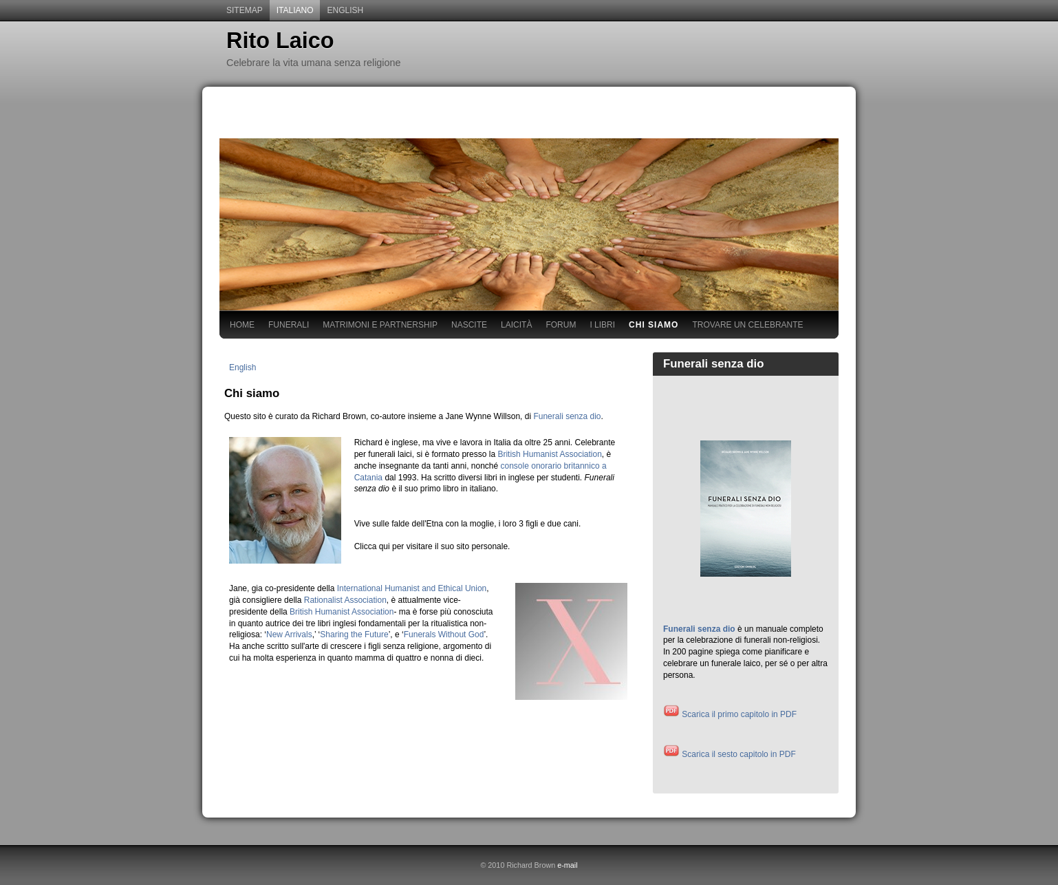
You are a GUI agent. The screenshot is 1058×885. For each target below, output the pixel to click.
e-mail (567, 865)
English (345, 10)
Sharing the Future (354, 634)
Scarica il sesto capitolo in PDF (729, 754)
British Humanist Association (549, 454)
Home (242, 325)
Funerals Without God (444, 634)
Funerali (288, 325)
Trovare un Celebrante (747, 325)
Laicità (516, 325)
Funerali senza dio (567, 416)
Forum (561, 325)
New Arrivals (289, 634)
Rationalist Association (345, 600)
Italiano (295, 10)
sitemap (244, 10)
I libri (602, 325)
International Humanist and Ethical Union (411, 588)
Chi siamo (653, 325)
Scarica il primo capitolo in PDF (730, 714)
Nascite (469, 325)
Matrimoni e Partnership (380, 325)
